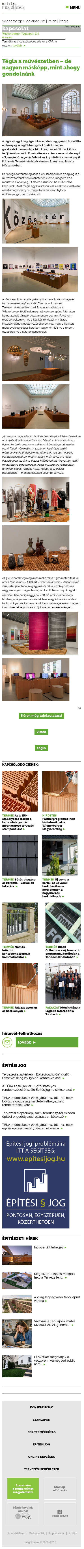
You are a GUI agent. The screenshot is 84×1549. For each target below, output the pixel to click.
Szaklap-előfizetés (60, 1488)
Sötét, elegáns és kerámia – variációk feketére (18, 883)
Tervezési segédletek (41, 1469)
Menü (75, 8)
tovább (19, 45)
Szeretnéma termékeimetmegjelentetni (23, 1489)
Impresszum (56, 1533)
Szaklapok (41, 1419)
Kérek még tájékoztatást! (41, 716)
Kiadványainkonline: (23, 1513)
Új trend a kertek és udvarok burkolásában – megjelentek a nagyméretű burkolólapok (55, 888)
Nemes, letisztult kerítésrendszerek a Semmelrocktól (16, 952)
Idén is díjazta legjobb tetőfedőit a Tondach (62, 1011)
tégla (64, 21)
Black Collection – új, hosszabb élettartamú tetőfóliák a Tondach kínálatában (62, 952)
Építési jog (41, 1444)
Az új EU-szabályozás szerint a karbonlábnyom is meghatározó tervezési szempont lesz (18, 822)
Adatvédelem (16, 1533)
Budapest (7, 37)
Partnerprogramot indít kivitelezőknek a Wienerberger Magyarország (58, 824)
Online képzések (41, 1456)
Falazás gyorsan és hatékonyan (19, 1009)
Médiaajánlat (36, 1533)
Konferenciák (41, 1407)
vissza (41, 732)
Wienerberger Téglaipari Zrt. (23, 21)
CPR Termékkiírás (42, 1432)
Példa (52, 21)
